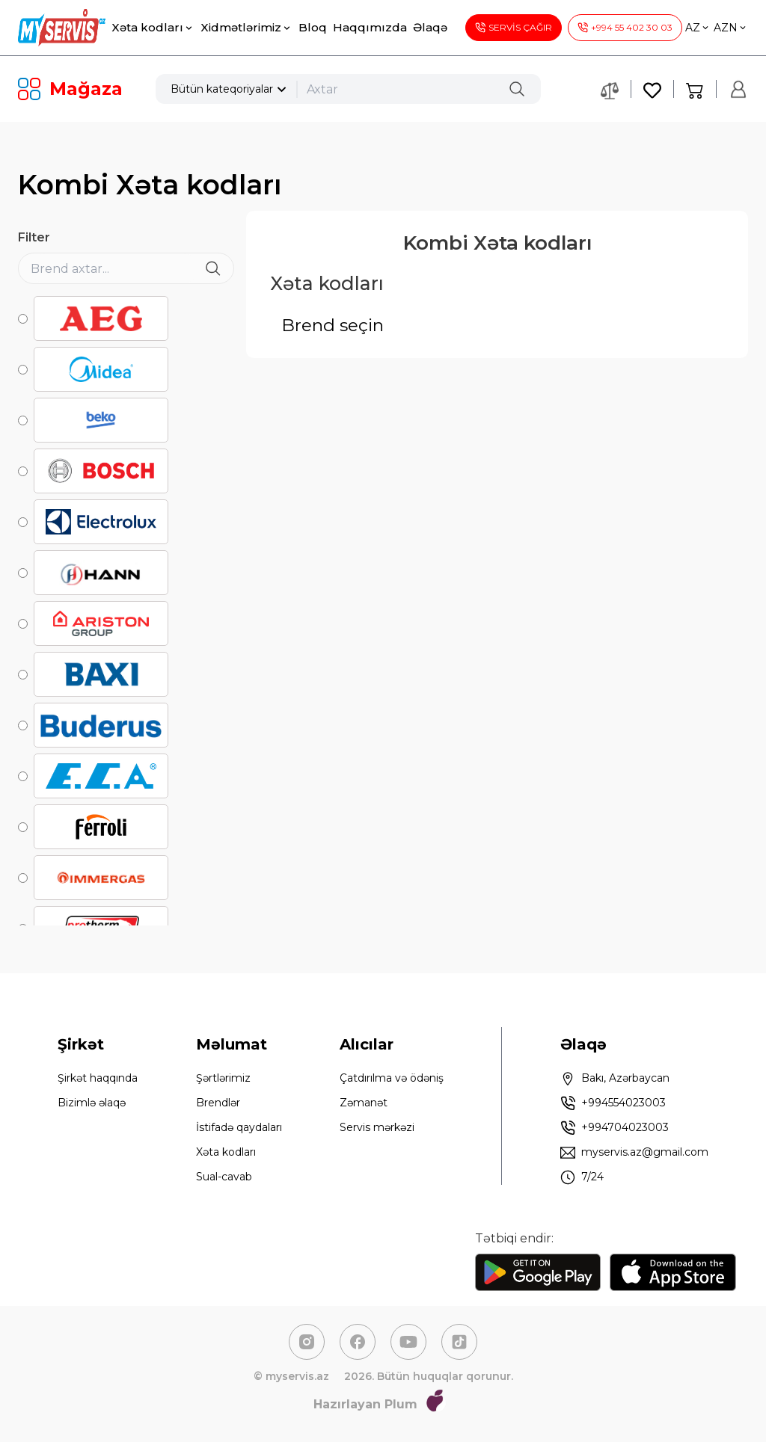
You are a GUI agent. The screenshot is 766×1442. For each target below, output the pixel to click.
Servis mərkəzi (377, 1127)
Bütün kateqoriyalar (230, 89)
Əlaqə (430, 27)
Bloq (312, 27)
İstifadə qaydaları (239, 1127)
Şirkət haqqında (98, 1078)
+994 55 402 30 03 (624, 27)
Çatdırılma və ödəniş (392, 1078)
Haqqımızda (370, 27)
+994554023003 (613, 1103)
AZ (698, 27)
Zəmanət (363, 1102)
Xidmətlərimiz (246, 27)
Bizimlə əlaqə (92, 1102)
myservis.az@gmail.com (634, 1152)
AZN (731, 27)
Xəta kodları (152, 27)
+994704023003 (614, 1128)
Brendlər (218, 1102)
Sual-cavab (224, 1176)
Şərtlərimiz (223, 1078)
